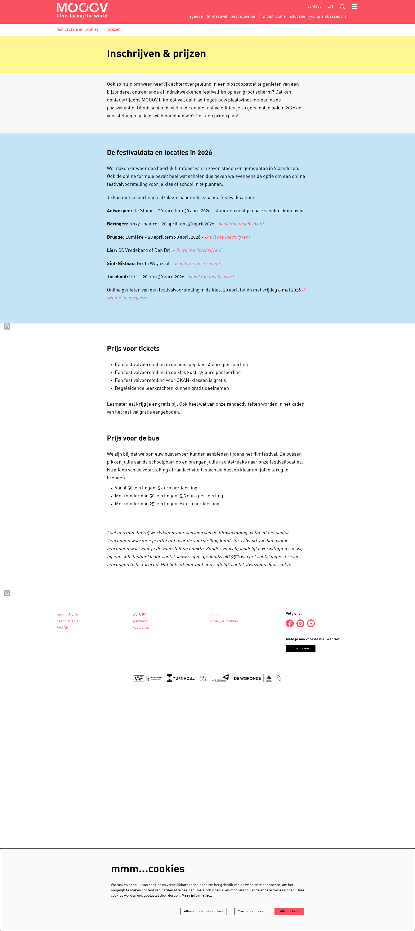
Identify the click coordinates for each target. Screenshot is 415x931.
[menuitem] (196, 17)
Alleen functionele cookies (196, 911)
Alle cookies (287, 911)
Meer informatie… (197, 895)
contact (314, 6)
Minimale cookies (246, 911)
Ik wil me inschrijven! (241, 224)
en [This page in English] (330, 6)
